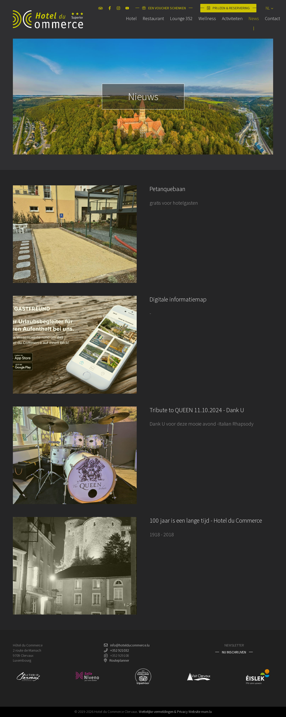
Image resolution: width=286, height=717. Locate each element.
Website (194, 711)
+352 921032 (119, 650)
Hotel (127, 27)
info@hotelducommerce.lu (130, 645)
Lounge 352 (177, 27)
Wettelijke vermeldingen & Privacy (163, 711)
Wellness (203, 27)
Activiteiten (228, 27)
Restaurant (149, 27)
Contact (268, 27)
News (249, 27)
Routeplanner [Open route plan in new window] (119, 660)
